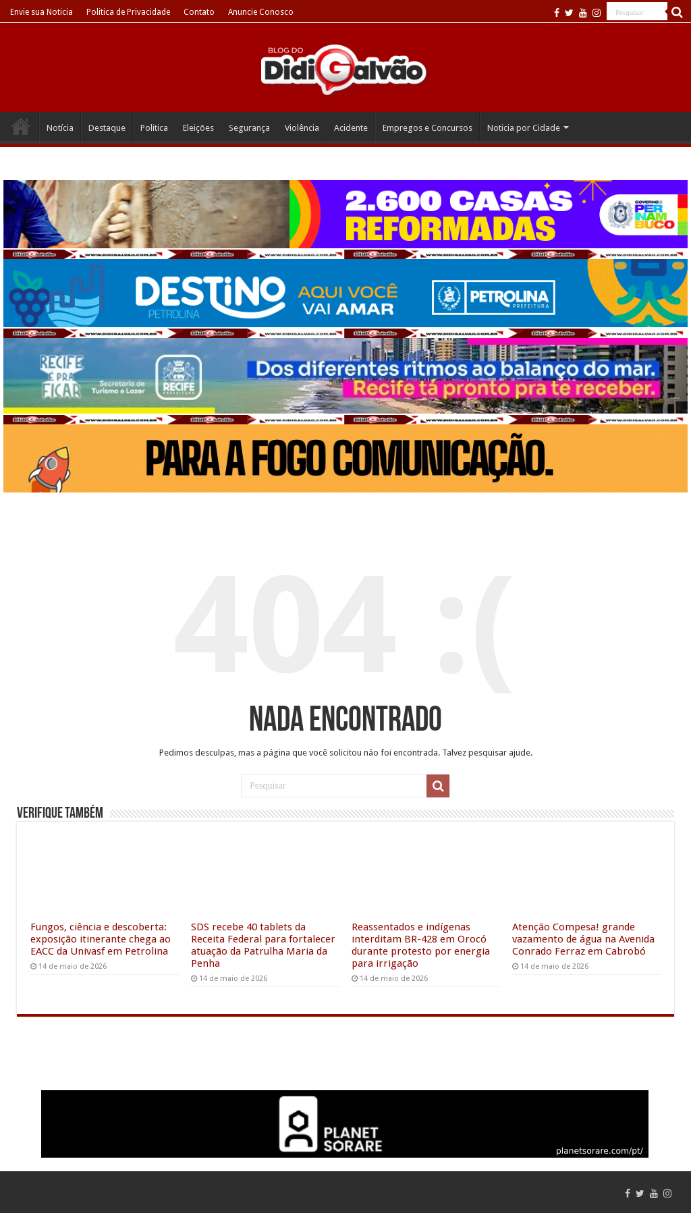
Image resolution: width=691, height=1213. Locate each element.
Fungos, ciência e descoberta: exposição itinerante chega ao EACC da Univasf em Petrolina (100, 939)
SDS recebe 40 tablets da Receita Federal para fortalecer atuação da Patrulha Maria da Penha (263, 945)
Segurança (249, 128)
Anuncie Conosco (261, 12)
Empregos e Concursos (427, 128)
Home (20, 126)
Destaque (107, 128)
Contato (199, 12)
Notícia (60, 128)
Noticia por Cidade (523, 128)
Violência (302, 128)
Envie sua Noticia (41, 12)
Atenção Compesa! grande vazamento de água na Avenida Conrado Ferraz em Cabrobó (583, 939)
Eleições (198, 128)
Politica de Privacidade (128, 12)
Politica (154, 128)
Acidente (351, 128)
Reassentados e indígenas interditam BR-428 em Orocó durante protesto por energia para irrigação (421, 945)
